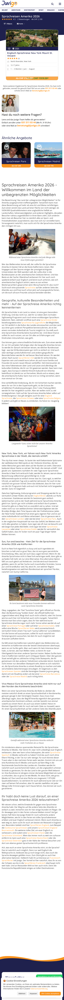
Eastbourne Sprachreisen (16, 828)
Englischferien (40, 495)
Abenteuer (15, 10)
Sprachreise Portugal (16, 626)
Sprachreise (30, 287)
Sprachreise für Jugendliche (33, 322)
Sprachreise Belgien (52, 398)
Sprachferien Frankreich (34, 863)
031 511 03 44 (51, 88)
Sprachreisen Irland (35, 833)
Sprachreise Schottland (12, 835)
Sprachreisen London (15, 519)
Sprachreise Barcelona (50, 674)
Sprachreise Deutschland (37, 838)
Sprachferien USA (26, 358)
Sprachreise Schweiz (25, 398)
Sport (41, 10)
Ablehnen (22, 993)
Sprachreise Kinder (49, 320)
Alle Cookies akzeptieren (50, 993)
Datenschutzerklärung (39, 989)
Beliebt (5, 10)
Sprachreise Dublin (28, 529)
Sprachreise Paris (48, 519)
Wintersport (29, 10)
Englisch (51, 10)
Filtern (9, 24)
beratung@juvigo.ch (41, 90)
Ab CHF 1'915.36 (24, 78)
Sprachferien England (39, 825)
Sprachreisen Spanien (11, 671)
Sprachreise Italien (46, 626)
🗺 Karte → (21, 24)
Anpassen (33, 993)
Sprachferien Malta (26, 628)
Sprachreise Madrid (18, 676)
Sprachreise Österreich (12, 840)
